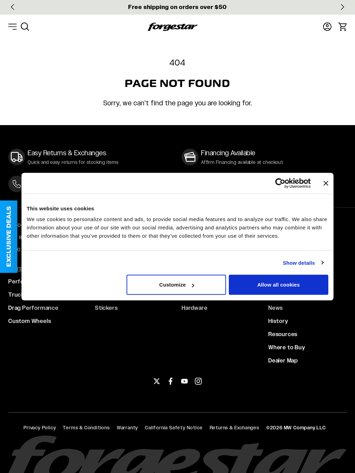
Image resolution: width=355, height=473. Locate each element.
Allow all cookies (278, 285)
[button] (8, 236)
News (275, 308)
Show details (299, 262)
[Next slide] (342, 7)
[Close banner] (325, 183)
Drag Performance (33, 308)
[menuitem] (25, 27)
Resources (282, 334)
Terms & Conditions (86, 427)
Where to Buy (286, 347)
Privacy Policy (40, 427)
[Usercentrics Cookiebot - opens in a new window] (280, 183)
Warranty (127, 427)
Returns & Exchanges (234, 427)
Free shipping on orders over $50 (177, 7)
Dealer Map (283, 360)
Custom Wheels (29, 321)
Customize (176, 285)
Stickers (106, 308)
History (278, 321)
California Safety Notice (173, 427)
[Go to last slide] (12, 7)
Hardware (194, 308)
